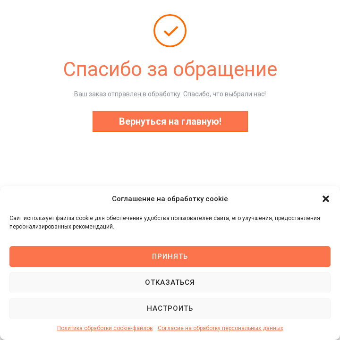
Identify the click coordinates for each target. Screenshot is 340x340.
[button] (326, 199)
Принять (170, 256)
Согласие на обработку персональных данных (220, 328)
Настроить (170, 308)
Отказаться (170, 282)
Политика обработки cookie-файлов (105, 328)
